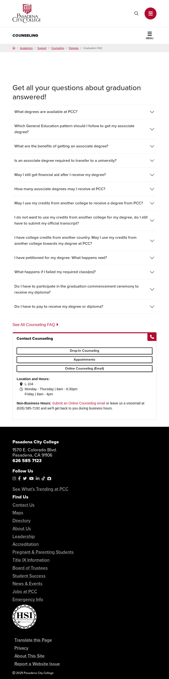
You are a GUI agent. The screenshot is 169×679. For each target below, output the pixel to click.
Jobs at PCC (24, 591)
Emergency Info (27, 599)
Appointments (84, 359)
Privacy (21, 648)
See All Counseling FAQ (35, 324)
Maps (17, 512)
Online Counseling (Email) (84, 368)
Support (42, 48)
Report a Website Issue (37, 663)
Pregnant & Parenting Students (43, 552)
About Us (21, 528)
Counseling (25, 35)
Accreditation (25, 544)
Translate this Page (33, 640)
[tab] (84, 112)
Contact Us (23, 505)
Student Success (29, 575)
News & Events (27, 583)
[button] (151, 13)
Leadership (23, 536)
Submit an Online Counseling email (78, 403)
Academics (26, 48)
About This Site (29, 656)
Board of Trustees (30, 568)
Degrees (74, 48)
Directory (21, 520)
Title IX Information (30, 560)
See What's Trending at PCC (40, 489)
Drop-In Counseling (84, 350)
